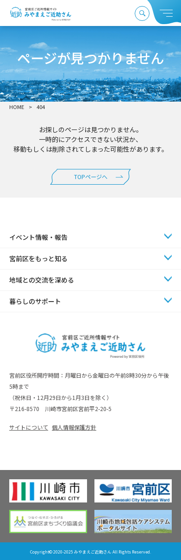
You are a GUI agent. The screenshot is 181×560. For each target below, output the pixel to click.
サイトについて (28, 427)
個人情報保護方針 (74, 427)
